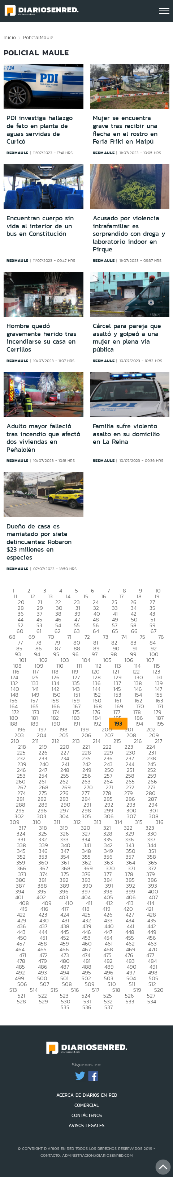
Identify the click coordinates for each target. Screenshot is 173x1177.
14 (68, 596)
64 (96, 631)
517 (95, 990)
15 (85, 596)
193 (118, 723)
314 (118, 822)
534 (151, 1001)
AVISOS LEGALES (86, 1125)
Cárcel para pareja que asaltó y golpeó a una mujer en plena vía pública (127, 337)
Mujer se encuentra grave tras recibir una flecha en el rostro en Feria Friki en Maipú (125, 129)
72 (87, 637)
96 (75, 654)
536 (86, 1007)
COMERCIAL (86, 1105)
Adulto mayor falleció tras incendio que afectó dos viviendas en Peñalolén (43, 437)
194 (139, 723)
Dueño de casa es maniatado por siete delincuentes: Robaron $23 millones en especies (39, 542)
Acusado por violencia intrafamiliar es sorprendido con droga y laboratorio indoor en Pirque (129, 233)
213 (76, 741)
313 (97, 822)
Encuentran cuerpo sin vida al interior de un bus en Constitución (40, 225)
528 (21, 1001)
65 (115, 631)
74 (124, 637)
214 (96, 741)
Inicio (10, 37)
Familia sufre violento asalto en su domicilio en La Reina (126, 433)
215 (117, 741)
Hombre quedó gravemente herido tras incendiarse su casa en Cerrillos (41, 337)
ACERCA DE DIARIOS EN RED (86, 1095)
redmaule (18, 153)
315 (139, 822)
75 (142, 637)
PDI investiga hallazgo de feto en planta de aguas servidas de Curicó (40, 129)
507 (44, 984)
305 (86, 816)
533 (130, 1001)
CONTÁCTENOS (87, 1115)
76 (161, 637)
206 (86, 735)
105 (107, 660)
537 (108, 1007)
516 (75, 990)
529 (43, 1001)
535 (65, 1007)
